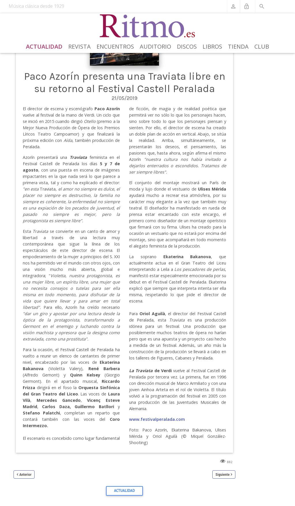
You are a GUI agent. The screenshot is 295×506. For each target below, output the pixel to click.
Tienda (238, 46)
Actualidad (44, 46)
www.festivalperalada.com (157, 419)
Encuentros (115, 46)
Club (261, 46)
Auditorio (155, 46)
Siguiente (222, 474)
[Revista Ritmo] (147, 26)
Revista (79, 46)
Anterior (25, 474)
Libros (212, 46)
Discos (187, 46)
